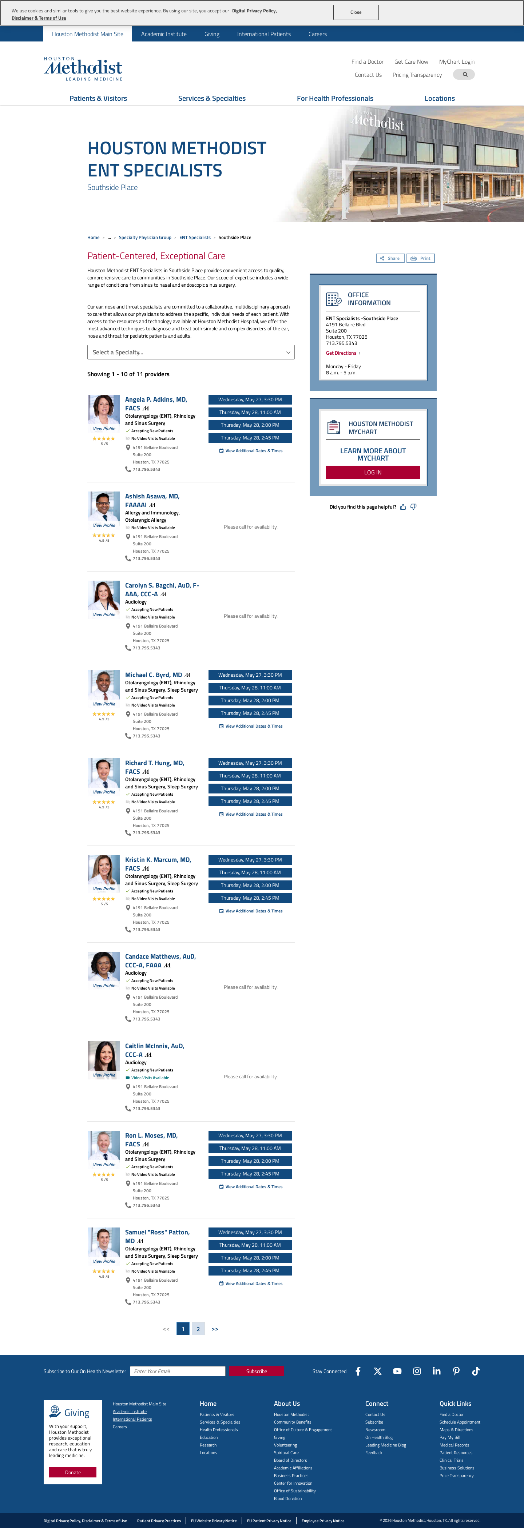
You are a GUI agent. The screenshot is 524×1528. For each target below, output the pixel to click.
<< (166, 1328)
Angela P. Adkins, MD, (156, 403)
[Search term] (465, 74)
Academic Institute (164, 33)
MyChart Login (457, 61)
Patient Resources (456, 1452)
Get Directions (342, 353)
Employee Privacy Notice (323, 1521)
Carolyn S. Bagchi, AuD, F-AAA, (162, 589)
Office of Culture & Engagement (303, 1429)
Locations (208, 1452)
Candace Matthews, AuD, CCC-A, (160, 960)
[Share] (390, 259)
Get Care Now (411, 61)
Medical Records (454, 1444)
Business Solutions (457, 1467)
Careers (318, 33)
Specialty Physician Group (145, 237)
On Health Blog (379, 1437)
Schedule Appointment (460, 1421)
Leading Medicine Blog (385, 1444)
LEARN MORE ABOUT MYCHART (373, 454)
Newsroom (375, 1429)
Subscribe (256, 1371)
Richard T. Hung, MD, (154, 766)
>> (215, 1328)
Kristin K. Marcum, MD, (158, 863)
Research (208, 1444)
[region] (262, 13)
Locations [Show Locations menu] (440, 98)
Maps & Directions (456, 1429)
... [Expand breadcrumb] (109, 237)
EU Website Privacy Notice (214, 1521)
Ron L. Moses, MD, (151, 1139)
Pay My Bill (450, 1437)
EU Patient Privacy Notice (269, 1521)
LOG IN (373, 472)
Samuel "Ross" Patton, (157, 1236)
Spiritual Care (286, 1452)
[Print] (420, 259)
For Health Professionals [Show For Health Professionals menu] (335, 98)
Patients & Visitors (217, 1414)
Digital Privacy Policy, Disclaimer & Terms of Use (85, 1521)
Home (93, 237)
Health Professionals (219, 1429)
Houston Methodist (291, 1414)
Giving (212, 33)
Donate (73, 1472)
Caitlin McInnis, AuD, (154, 1049)
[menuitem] (87, 33)
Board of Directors (290, 1460)
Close (356, 12)
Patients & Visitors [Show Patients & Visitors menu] (98, 98)
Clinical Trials (452, 1460)
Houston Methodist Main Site (87, 33)
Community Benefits (292, 1421)
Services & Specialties (220, 1421)
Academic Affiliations (293, 1467)
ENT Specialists (195, 237)
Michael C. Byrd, (158, 674)
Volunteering (285, 1444)
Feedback (373, 1452)
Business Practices (291, 1475)
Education (209, 1437)
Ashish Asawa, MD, (152, 500)
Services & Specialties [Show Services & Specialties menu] (212, 98)
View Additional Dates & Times (251, 450)
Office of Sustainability (295, 1490)
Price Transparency (457, 1475)
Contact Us (375, 1414)
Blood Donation (288, 1498)
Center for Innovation (293, 1483)
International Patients (264, 33)
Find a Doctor (368, 61)
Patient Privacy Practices (159, 1521)
